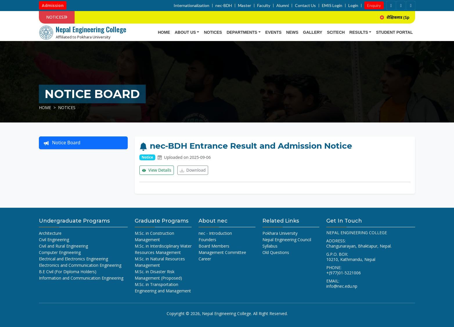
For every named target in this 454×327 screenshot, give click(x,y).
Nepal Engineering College (226, 313)
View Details (156, 170)
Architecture (50, 233)
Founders (207, 239)
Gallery (312, 32)
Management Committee (222, 252)
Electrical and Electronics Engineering (73, 259)
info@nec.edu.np (341, 286)
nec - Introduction (215, 233)
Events (273, 32)
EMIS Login (332, 5)
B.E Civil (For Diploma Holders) (67, 271)
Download (193, 170)
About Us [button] (185, 32)
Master (244, 5)
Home (164, 32)
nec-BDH (223, 5)
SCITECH (336, 32)
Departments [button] (242, 32)
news (292, 32)
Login (353, 5)
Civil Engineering (54, 239)
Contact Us (305, 5)
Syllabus (270, 246)
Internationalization (191, 5)
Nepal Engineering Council (286, 239)
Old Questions (275, 252)
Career (205, 259)
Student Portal (394, 32)
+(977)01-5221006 (343, 273)
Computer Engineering (60, 252)
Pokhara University (280, 233)
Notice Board (62, 142)
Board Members (214, 246)
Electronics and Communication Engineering (80, 265)
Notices (213, 32)
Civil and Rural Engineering (63, 246)
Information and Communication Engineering (81, 278)
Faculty (263, 5)
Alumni (282, 5)
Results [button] (358, 32)
